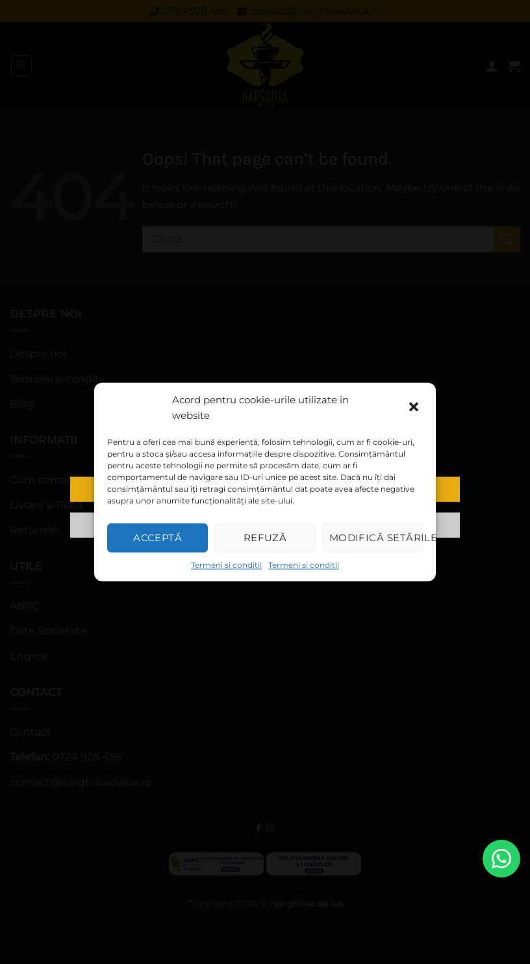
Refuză (265, 537)
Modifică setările (376, 537)
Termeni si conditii (226, 565)
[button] (415, 408)
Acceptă (157, 537)
